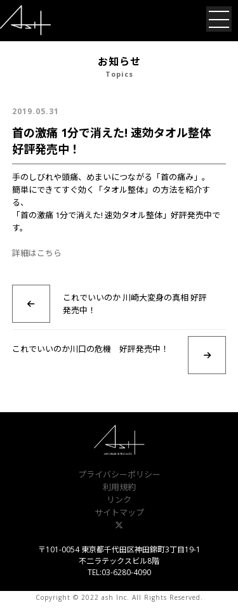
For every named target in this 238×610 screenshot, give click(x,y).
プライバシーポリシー (119, 474)
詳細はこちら (37, 253)
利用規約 (119, 487)
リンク (119, 499)
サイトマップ (119, 512)
